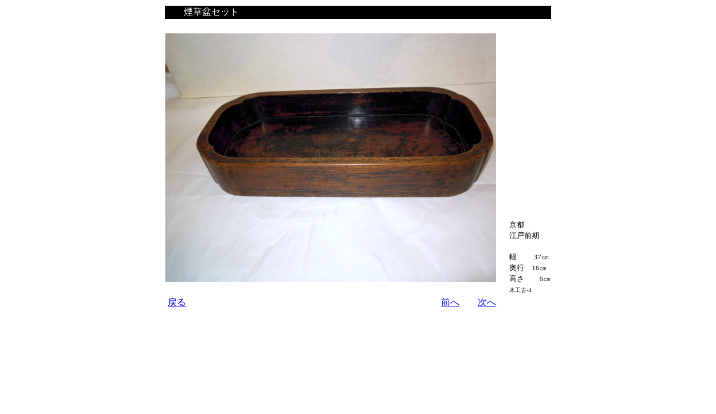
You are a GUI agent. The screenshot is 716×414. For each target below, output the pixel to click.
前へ (450, 302)
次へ (487, 302)
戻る (177, 302)
